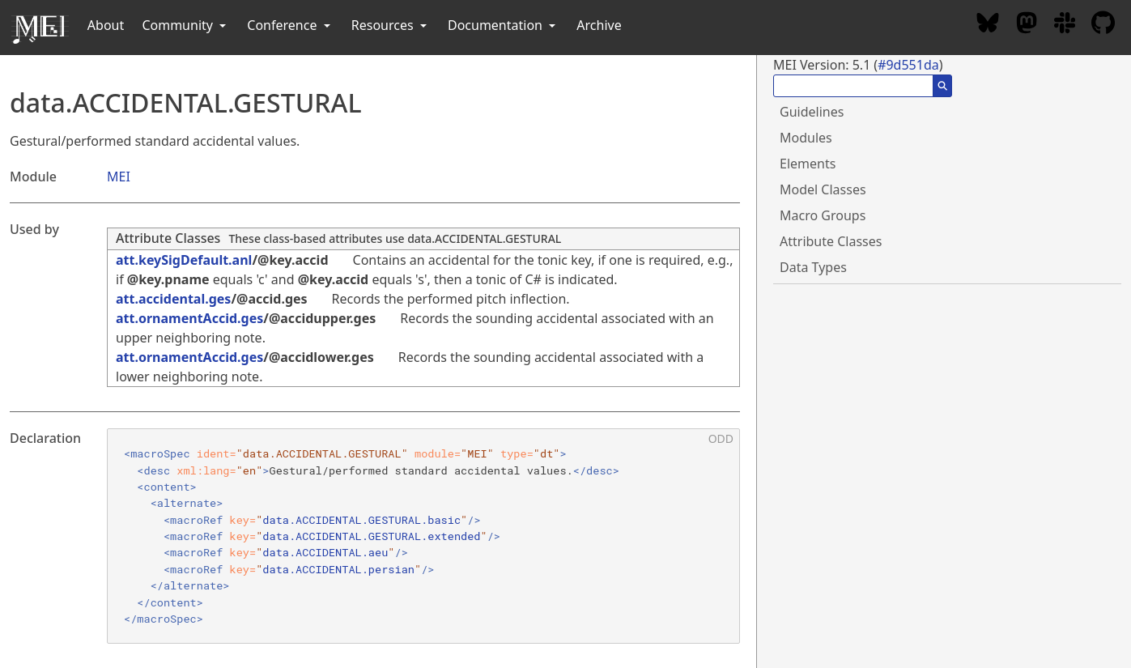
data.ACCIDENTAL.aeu (325, 552)
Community (185, 25)
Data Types (813, 267)
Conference (290, 25)
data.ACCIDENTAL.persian (338, 569)
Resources (390, 25)
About (105, 25)
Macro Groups (822, 215)
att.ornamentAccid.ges (189, 318)
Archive (598, 25)
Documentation (503, 25)
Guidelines (812, 112)
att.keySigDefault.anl (184, 260)
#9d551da (908, 65)
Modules (806, 138)
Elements (807, 163)
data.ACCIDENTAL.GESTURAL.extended (371, 536)
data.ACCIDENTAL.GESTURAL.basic (361, 520)
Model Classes (823, 189)
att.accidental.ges (173, 299)
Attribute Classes (168, 238)
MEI (118, 176)
